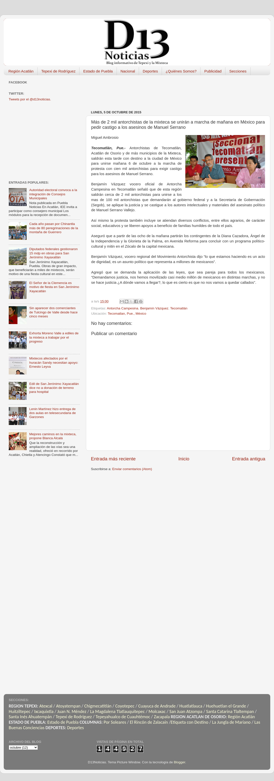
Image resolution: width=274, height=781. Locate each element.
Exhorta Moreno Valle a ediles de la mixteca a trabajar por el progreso (53, 337)
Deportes (150, 71)
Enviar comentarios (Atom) (132, 469)
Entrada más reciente (113, 458)
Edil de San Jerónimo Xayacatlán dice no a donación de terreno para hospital (54, 388)
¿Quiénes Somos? (181, 71)
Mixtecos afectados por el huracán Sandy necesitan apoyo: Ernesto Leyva (53, 362)
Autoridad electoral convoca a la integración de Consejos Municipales (53, 194)
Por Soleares (115, 722)
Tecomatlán (178, 308)
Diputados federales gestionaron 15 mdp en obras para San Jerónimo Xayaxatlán (53, 253)
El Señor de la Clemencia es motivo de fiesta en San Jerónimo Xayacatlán (54, 287)
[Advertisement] (46, 140)
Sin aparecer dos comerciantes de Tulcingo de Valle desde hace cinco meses (53, 312)
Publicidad (212, 71)
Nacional (128, 71)
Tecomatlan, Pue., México (127, 313)
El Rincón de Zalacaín (149, 722)
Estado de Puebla (98, 71)
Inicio (183, 458)
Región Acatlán (21, 71)
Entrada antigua (248, 458)
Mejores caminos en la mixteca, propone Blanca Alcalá (52, 436)
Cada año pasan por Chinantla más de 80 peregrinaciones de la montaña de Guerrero (53, 228)
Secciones (237, 71)
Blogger (179, 762)
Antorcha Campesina (122, 308)
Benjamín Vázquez (154, 308)
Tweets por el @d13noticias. (30, 99)
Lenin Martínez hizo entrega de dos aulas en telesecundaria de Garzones (52, 413)
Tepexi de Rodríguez (58, 71)
